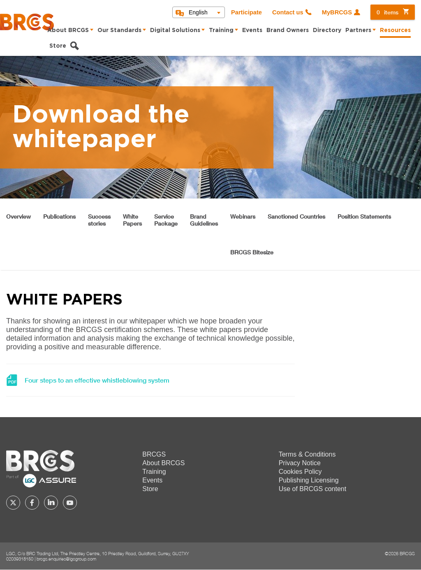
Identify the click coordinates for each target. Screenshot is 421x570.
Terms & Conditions (307, 454)
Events (252, 30)
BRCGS (154, 454)
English (198, 12)
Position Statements (364, 216)
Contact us (287, 12)
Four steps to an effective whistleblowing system (97, 380)
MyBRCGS (337, 12)
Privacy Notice (300, 462)
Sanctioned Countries (296, 216)
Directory (327, 30)
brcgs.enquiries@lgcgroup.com (66, 558)
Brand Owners (287, 30)
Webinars (242, 216)
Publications (59, 216)
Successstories (99, 220)
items (387, 12)
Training (221, 30)
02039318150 (19, 558)
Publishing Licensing (309, 480)
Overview (18, 216)
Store (57, 46)
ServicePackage (166, 220)
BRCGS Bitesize (251, 252)
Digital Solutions (175, 30)
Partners (358, 30)
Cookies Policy (300, 471)
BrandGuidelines (204, 220)
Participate (246, 12)
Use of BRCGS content (313, 488)
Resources (395, 30)
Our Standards (119, 30)
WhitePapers (132, 220)
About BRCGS (68, 30)
